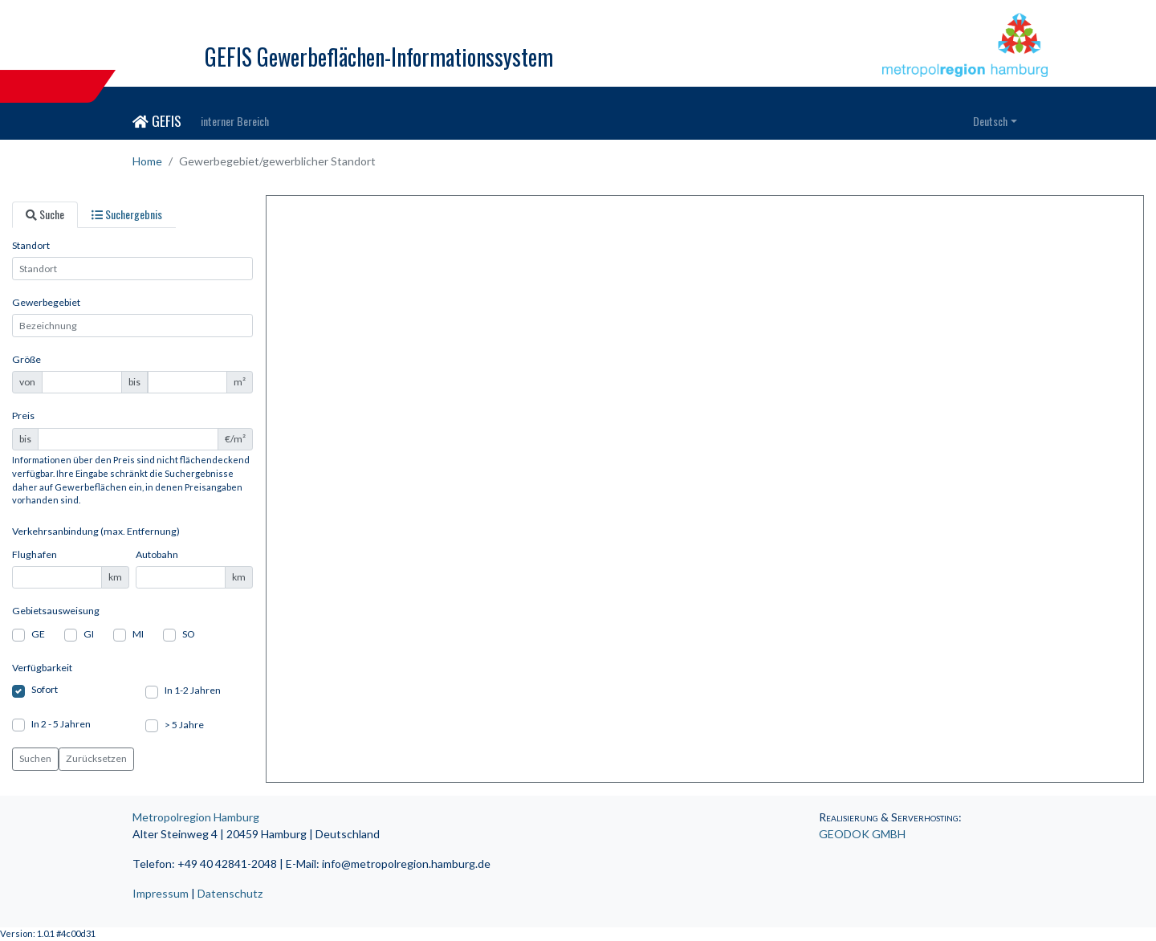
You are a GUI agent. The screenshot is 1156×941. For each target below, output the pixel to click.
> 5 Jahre (184, 725)
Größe (26, 359)
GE (38, 634)
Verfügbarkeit (42, 668)
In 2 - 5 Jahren (61, 724)
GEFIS (156, 120)
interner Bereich (235, 120)
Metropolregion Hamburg (195, 817)
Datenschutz (230, 893)
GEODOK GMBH (862, 834)
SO (188, 634)
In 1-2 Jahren (193, 690)
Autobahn (157, 554)
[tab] (45, 215)
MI (138, 634)
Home (147, 161)
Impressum (160, 893)
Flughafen (34, 554)
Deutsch (990, 120)
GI (88, 634)
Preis (23, 415)
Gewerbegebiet (46, 302)
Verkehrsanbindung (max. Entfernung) (96, 531)
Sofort (44, 689)
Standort (31, 245)
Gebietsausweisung (56, 611)
